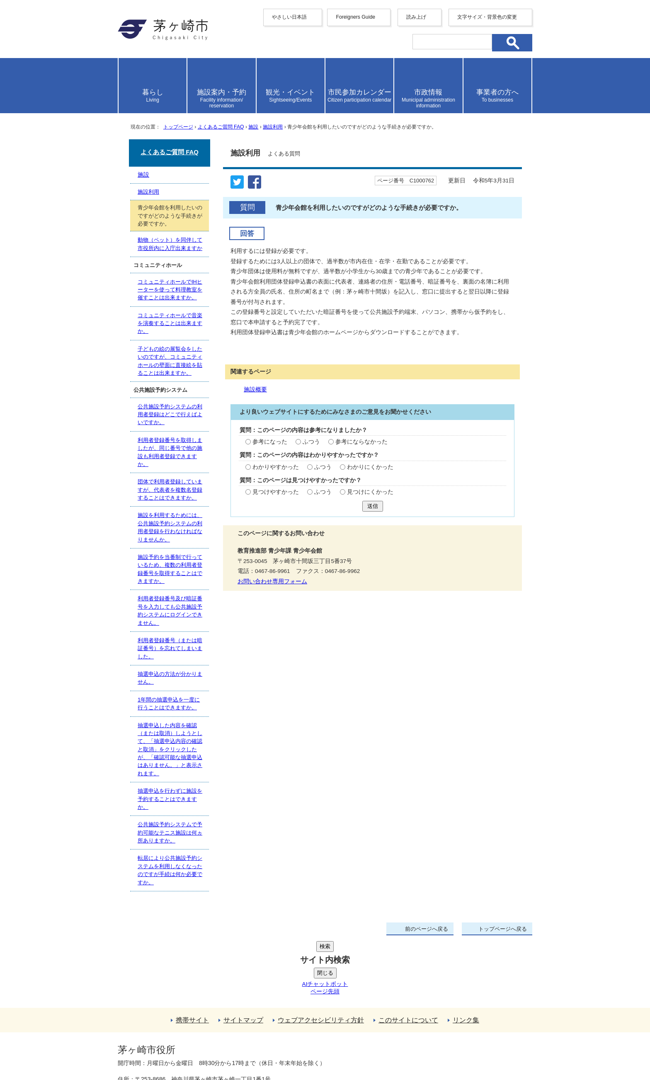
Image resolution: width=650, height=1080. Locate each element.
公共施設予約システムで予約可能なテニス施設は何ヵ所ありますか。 (170, 832)
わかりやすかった (275, 467)
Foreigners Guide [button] (355, 17)
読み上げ (416, 17)
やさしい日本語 (289, 17)
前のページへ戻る (426, 929)
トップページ (178, 127)
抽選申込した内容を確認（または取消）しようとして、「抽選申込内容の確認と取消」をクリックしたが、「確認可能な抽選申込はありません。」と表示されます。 (170, 749)
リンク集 (466, 957)
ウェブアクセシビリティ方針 (321, 957)
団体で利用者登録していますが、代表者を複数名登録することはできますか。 (170, 489)
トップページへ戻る (502, 929)
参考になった (269, 442)
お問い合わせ (215, 1049)
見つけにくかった (370, 492)
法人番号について (218, 1032)
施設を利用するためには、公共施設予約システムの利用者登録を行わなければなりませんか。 (170, 527)
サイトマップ (243, 957)
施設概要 (255, 389)
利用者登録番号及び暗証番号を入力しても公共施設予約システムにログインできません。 (170, 610)
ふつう (311, 442)
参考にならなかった (361, 442)
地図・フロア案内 (148, 1049)
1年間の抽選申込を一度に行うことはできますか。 (169, 704)
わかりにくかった (370, 467)
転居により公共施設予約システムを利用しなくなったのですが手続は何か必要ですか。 (170, 870)
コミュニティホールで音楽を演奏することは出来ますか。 (170, 323)
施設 (253, 127)
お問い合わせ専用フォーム (272, 581)
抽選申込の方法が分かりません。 (170, 678)
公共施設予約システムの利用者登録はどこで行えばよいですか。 (170, 414)
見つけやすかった (275, 492)
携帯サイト (192, 957)
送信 (372, 506)
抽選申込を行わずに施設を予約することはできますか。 (170, 799)
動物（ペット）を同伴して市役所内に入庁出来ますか (170, 244)
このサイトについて (408, 957)
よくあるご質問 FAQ (221, 127)
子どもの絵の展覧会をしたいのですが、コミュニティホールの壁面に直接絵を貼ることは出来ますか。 (170, 361)
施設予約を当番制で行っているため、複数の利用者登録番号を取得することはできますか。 (170, 569)
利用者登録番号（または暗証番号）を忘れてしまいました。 (170, 648)
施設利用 (273, 127)
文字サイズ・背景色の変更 (487, 17)
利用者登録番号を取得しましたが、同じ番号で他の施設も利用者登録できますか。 (170, 452)
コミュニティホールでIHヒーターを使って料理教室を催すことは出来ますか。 (170, 290)
